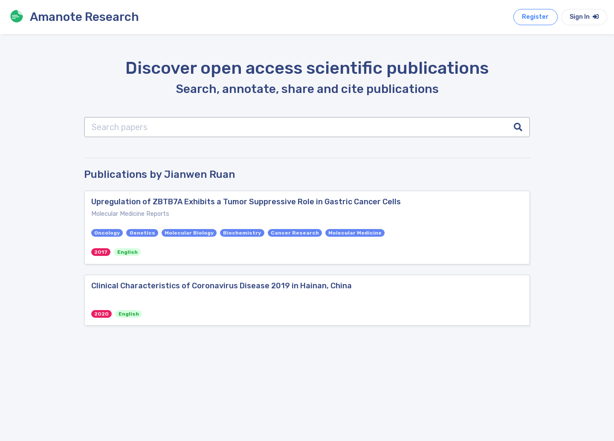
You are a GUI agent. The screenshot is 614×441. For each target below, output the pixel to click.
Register (535, 16)
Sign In (584, 16)
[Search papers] (295, 127)
